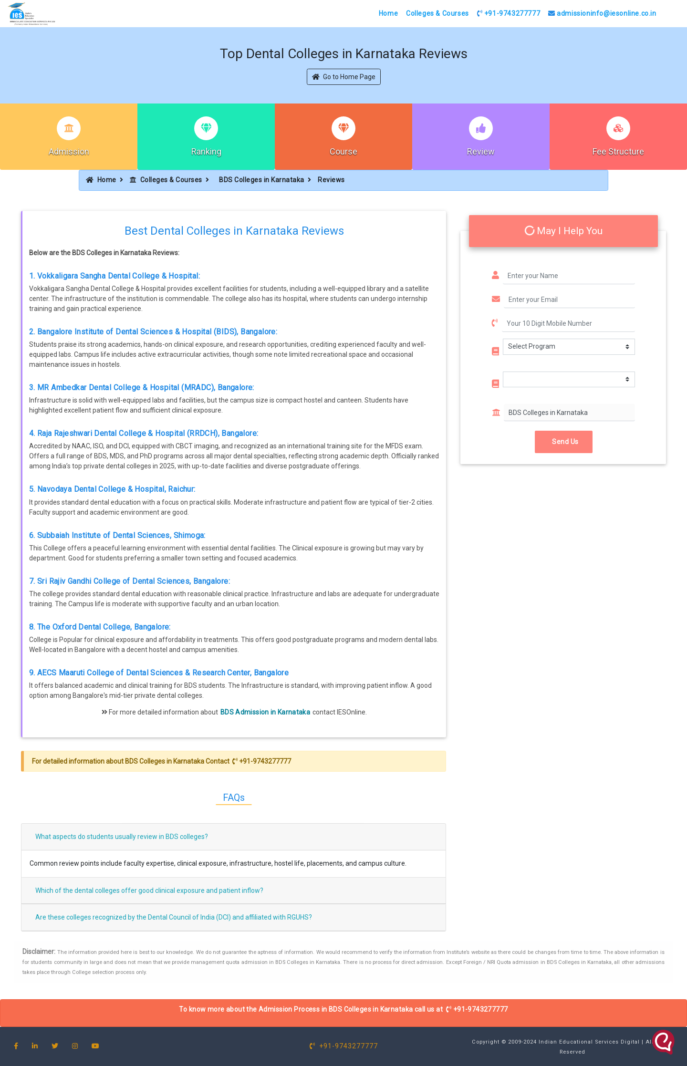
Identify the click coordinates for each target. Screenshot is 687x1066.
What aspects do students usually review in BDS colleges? (121, 836)
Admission (69, 151)
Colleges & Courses (437, 13)
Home (388, 13)
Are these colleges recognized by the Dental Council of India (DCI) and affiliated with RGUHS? (173, 917)
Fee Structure (618, 151)
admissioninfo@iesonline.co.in (602, 13)
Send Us (564, 441)
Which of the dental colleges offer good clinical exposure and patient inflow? (149, 890)
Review (481, 151)
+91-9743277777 (509, 13)
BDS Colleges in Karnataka (261, 180)
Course (343, 151)
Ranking (206, 151)
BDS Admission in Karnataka (265, 712)
